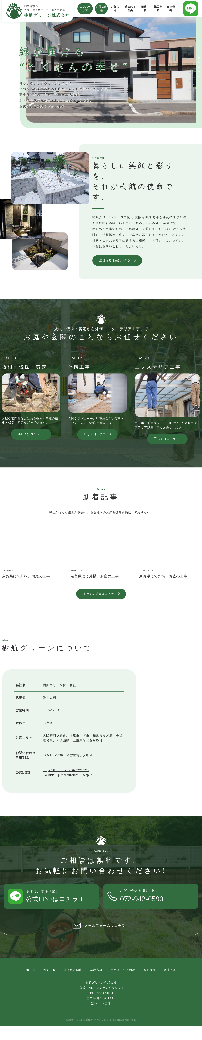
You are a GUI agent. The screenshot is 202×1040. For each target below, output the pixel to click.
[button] (199, 58)
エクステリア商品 (122, 984)
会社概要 (171, 8)
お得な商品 (101, 8)
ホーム (30, 984)
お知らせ (115, 8)
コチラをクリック (108, 1002)
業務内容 (145, 8)
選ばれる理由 (130, 8)
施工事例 (158, 8)
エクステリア (85, 8)
